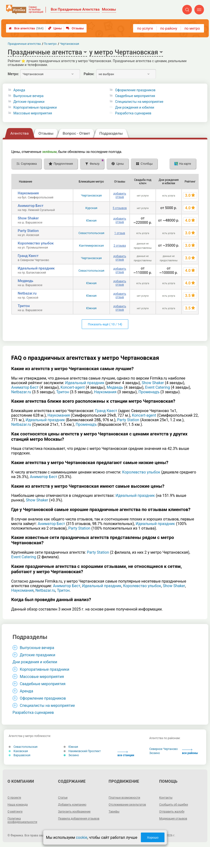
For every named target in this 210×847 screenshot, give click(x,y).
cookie (81, 837)
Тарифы (114, 811)
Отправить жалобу (171, 811)
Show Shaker (28, 218)
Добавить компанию (72, 804)
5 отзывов (120, 208)
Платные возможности (124, 797)
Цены (55, 28)
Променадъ (148, 392)
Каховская (18, 751)
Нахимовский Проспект (82, 751)
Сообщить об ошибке (173, 804)
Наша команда (17, 804)
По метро (50, 44)
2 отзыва (120, 245)
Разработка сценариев (133, 113)
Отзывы (75, 28)
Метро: (13, 74)
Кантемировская (91, 245)
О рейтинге (14, 811)
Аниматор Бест (31, 206)
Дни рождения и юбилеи (134, 107)
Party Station (28, 231)
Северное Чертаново (163, 749)
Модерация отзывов (173, 818)
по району (168, 28)
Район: (89, 74)
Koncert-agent (73, 387)
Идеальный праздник (36, 268)
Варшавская (19, 755)
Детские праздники (29, 101)
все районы (190, 752)
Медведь (25, 281)
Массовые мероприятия (33, 113)
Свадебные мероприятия (135, 96)
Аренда (19, 90)
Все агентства (26, 28)
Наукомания (28, 193)
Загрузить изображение (74, 811)
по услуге (145, 28)
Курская (91, 208)
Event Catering (157, 387)
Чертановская (91, 195)
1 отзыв (119, 233)
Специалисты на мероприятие (139, 101)
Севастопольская (91, 233)
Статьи (63, 797)
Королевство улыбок (36, 243)
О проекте (14, 797)
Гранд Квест (28, 256)
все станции (125, 754)
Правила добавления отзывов (78, 818)
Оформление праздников (135, 90)
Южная (91, 220)
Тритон (24, 306)
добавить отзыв (119, 195)
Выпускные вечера (29, 96)
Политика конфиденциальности (22, 820)
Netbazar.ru (27, 293)
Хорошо (152, 837)
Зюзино (71, 755)
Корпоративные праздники (35, 107)
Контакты (165, 797)
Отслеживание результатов (127, 804)
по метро (192, 28)
